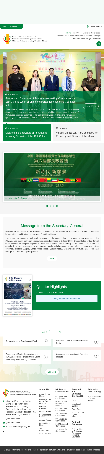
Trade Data (76, 409)
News (74, 401)
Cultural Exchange (94, 36)
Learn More (91, 106)
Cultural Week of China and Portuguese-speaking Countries (78, 433)
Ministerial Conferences (92, 33)
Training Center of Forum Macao (94, 398)
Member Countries (43, 407)
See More (52, 372)
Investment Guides (76, 405)
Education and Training (82, 39)
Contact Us (97, 39)
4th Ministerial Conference (61, 415)
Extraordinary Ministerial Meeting (61, 403)
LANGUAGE (94, 26)
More (52, 258)
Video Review (45, 433)
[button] (47, 206)
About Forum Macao (44, 395)
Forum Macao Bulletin (45, 416)
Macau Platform (46, 411)
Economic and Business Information (71, 36)
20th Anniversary (44, 429)
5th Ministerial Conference (61, 410)
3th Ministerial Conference (61, 420)
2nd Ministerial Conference (62, 425)
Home (68, 33)
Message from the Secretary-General (45, 401)
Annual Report (45, 420)
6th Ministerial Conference (16, 198)
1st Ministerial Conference (61, 430)
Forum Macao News (45, 424)
